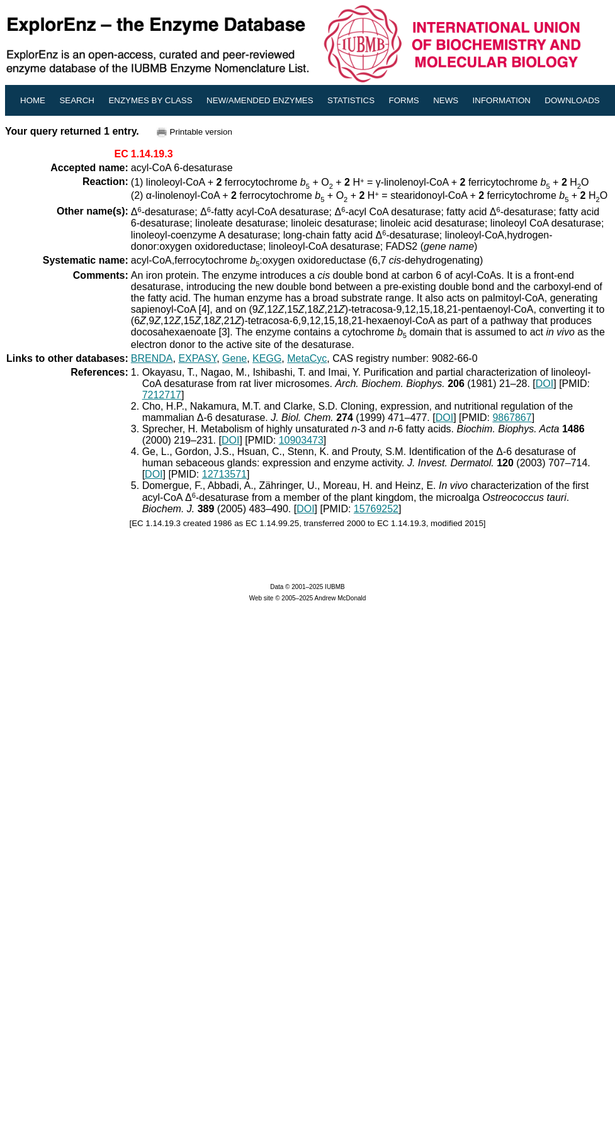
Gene (234, 358)
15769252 (376, 508)
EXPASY (197, 358)
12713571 (224, 474)
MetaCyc (307, 358)
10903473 (301, 440)
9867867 (511, 417)
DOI (544, 383)
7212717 (161, 395)
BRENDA (152, 358)
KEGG (266, 358)
